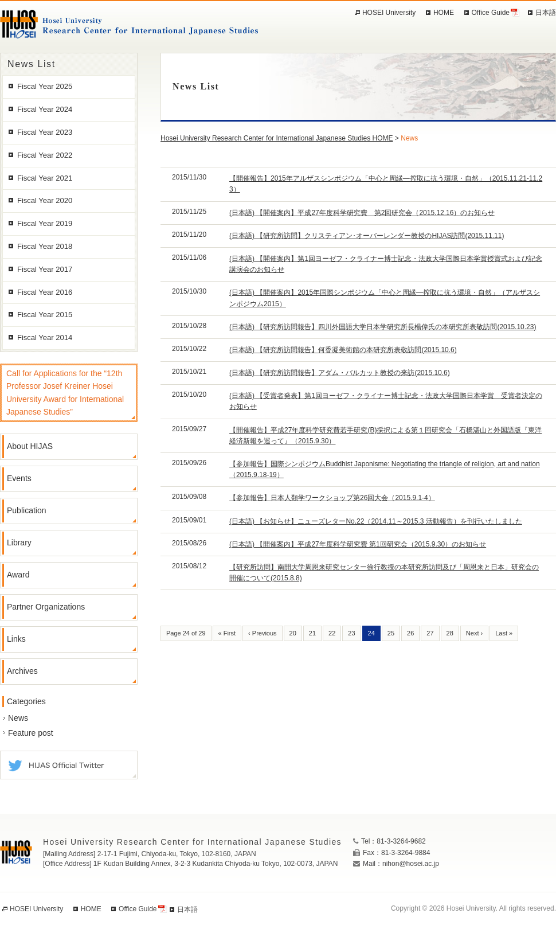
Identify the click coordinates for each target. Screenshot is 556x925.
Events (19, 478)
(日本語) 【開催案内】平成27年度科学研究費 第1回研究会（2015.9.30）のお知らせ (357, 544)
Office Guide (491, 13)
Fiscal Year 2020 (44, 200)
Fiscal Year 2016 (44, 292)
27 (429, 633)
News (18, 718)
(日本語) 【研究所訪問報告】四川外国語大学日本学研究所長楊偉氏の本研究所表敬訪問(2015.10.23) (382, 327)
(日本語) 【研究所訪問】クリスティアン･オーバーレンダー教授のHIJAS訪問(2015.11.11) (366, 236)
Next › (474, 633)
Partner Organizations (46, 606)
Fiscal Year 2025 (44, 86)
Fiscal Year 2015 (44, 314)
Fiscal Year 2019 (44, 223)
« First (227, 633)
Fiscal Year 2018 (44, 246)
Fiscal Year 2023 (44, 132)
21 (312, 633)
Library (19, 542)
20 (292, 633)
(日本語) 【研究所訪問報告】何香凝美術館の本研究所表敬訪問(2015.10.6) (343, 350)
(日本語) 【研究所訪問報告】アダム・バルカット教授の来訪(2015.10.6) (339, 373)
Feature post (30, 732)
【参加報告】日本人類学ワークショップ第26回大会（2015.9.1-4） (332, 498)
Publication (26, 510)
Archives (22, 671)
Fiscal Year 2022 (44, 155)
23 (351, 633)
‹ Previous (262, 633)
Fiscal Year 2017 (44, 269)
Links (16, 638)
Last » (503, 633)
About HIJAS (30, 446)
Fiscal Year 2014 (44, 337)
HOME (443, 13)
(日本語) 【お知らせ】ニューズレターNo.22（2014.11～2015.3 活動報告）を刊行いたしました (375, 521)
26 (410, 633)
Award (18, 574)
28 (450, 633)
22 (331, 633)
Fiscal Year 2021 (44, 178)
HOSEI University (389, 13)
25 (390, 633)
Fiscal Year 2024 (44, 109)
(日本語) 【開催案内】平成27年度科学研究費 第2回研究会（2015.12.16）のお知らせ (362, 213)
